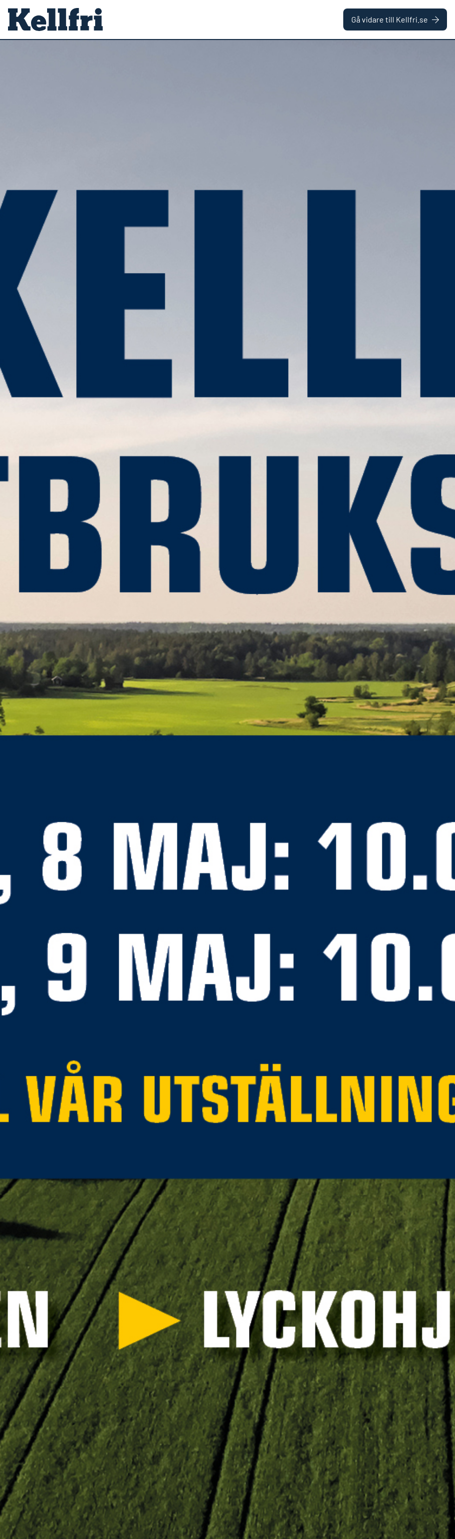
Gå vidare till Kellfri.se (395, 19)
